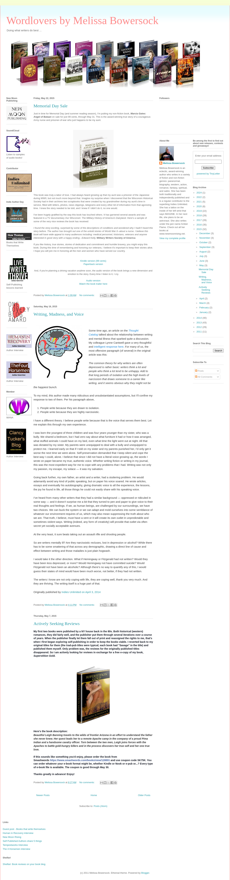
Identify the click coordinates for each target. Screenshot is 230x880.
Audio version (93, 280)
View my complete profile (172, 238)
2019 (199, 211)
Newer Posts (43, 795)
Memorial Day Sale (51, 106)
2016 (199, 224)
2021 (199, 201)
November (205, 238)
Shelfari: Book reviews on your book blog (24, 864)
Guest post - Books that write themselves (24, 829)
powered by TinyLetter (208, 173)
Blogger (145, 872)
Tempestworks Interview (15, 845)
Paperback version (93, 264)
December (205, 233)
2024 (199, 192)
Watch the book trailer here (93, 283)
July (201, 256)
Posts (199, 371)
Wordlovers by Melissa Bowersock (82, 20)
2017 (199, 220)
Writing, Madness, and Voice (59, 314)
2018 (199, 215)
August (203, 251)
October (203, 242)
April (202, 298)
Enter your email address (208, 155)
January (203, 312)
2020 (199, 206)
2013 (199, 322)
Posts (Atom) (100, 806)
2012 (199, 327)
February (204, 307)
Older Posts (144, 795)
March (203, 303)
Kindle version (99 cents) (93, 260)
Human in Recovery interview (18, 833)
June (202, 260)
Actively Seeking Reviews (57, 623)
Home (94, 795)
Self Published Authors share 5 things (22, 841)
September (205, 247)
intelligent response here (109, 346)
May (201, 265)
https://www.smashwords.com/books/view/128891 (80, 760)
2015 (199, 229)
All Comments (203, 376)
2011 (199, 331)
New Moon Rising (12, 837)
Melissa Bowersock (174, 163)
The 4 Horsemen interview (16, 849)
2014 (199, 317)
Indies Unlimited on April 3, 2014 (81, 592)
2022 (199, 197)
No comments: (87, 295)
